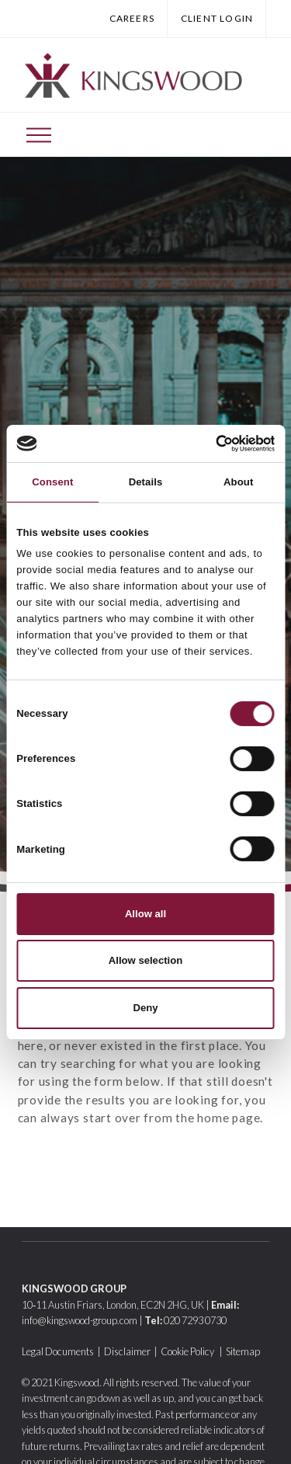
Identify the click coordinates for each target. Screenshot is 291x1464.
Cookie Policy (188, 1351)
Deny (145, 1008)
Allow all (145, 914)
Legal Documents (58, 1351)
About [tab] (238, 482)
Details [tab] (146, 482)
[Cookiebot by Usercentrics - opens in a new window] (208, 443)
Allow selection (145, 960)
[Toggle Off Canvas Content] (39, 135)
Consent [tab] (52, 482)
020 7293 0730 (195, 1320)
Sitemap (243, 1351)
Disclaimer (127, 1351)
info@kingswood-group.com (79, 1320)
